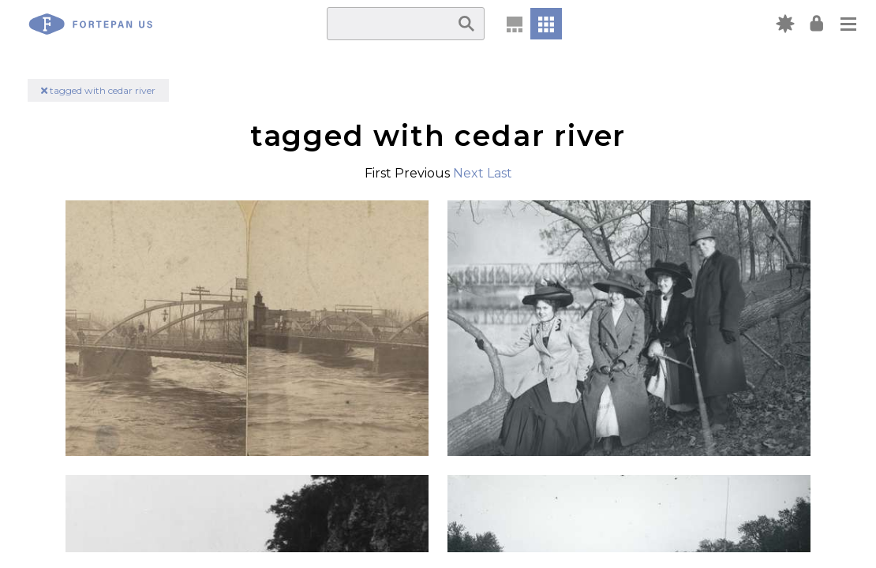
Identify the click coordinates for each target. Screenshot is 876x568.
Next (468, 173)
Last (499, 173)
